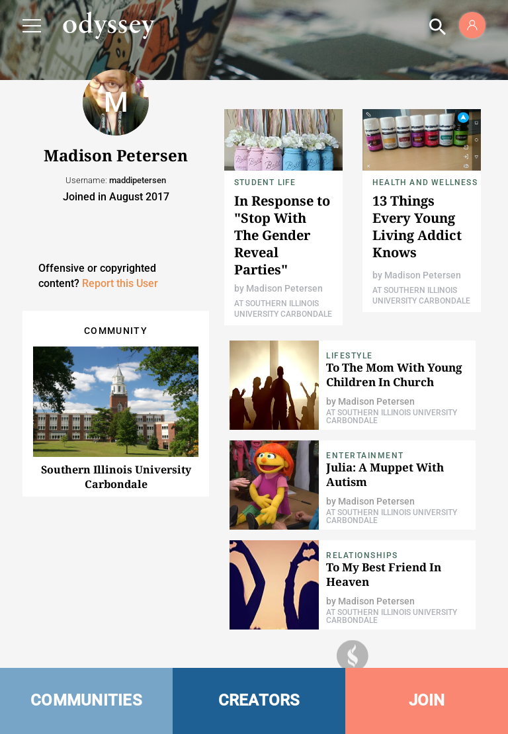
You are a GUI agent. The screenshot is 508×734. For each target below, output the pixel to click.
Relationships (362, 555)
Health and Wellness (425, 182)
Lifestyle (349, 355)
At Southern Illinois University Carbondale (391, 416)
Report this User (120, 283)
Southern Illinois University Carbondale (116, 476)
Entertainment (365, 455)
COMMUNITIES (86, 700)
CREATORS (259, 700)
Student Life (265, 182)
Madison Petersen (284, 288)
